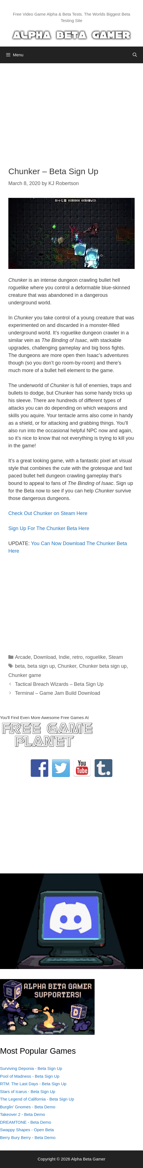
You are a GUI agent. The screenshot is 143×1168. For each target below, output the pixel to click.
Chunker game (24, 675)
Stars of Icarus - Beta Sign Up (27, 1091)
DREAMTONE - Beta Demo (25, 1122)
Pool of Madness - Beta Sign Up (29, 1076)
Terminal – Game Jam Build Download (57, 693)
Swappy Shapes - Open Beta (27, 1129)
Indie (64, 657)
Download (45, 657)
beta (20, 666)
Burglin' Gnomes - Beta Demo (27, 1106)
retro (77, 657)
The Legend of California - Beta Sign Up (37, 1099)
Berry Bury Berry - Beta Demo (27, 1137)
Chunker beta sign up (103, 666)
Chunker (67, 666)
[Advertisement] (71, 111)
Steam (116, 657)
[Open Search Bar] (135, 55)
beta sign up (41, 666)
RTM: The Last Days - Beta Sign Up (33, 1083)
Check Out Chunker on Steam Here (47, 513)
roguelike (95, 657)
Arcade (23, 657)
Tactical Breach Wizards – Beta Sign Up (59, 684)
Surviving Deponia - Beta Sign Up (31, 1068)
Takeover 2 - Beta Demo (22, 1114)
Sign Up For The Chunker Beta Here (48, 528)
